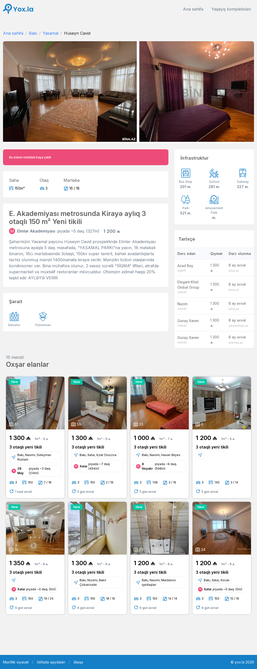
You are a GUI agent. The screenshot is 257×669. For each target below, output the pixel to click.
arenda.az (236, 342)
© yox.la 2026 (242, 662)
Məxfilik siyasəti (16, 662)
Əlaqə (78, 662)
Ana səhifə (193, 9)
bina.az (234, 271)
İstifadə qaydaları (51, 662)
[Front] (18, 9)
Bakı (33, 33)
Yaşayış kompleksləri (231, 9)
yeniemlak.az (238, 326)
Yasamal (50, 33)
